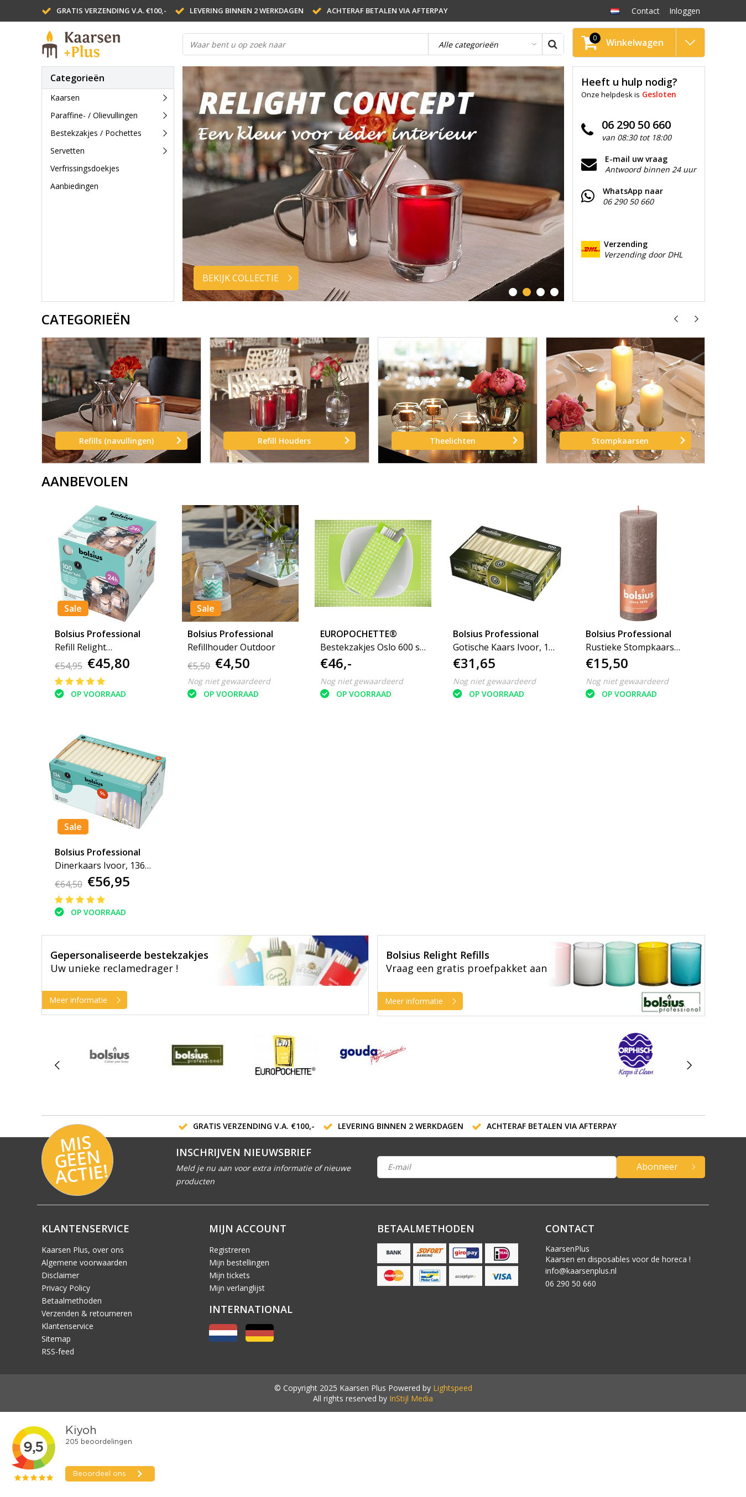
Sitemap (56, 1338)
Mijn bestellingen (239, 1262)
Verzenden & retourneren (86, 1313)
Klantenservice (67, 1326)
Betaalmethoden (71, 1300)
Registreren (229, 1249)
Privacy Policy (65, 1288)
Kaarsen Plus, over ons (82, 1249)
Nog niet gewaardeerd (228, 681)
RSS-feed (57, 1351)
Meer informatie (88, 1000)
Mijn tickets (229, 1275)
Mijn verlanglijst (237, 1288)
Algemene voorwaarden (84, 1262)
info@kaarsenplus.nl (581, 1270)
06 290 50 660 (570, 1283)
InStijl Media (411, 1398)
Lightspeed (452, 1388)
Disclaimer (60, 1275)
